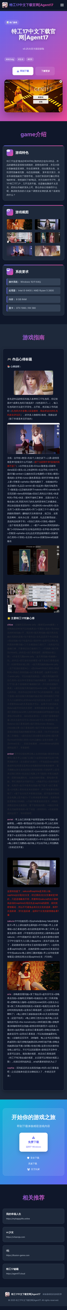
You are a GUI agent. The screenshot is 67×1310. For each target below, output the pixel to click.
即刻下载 (23, 71)
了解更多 (45, 71)
